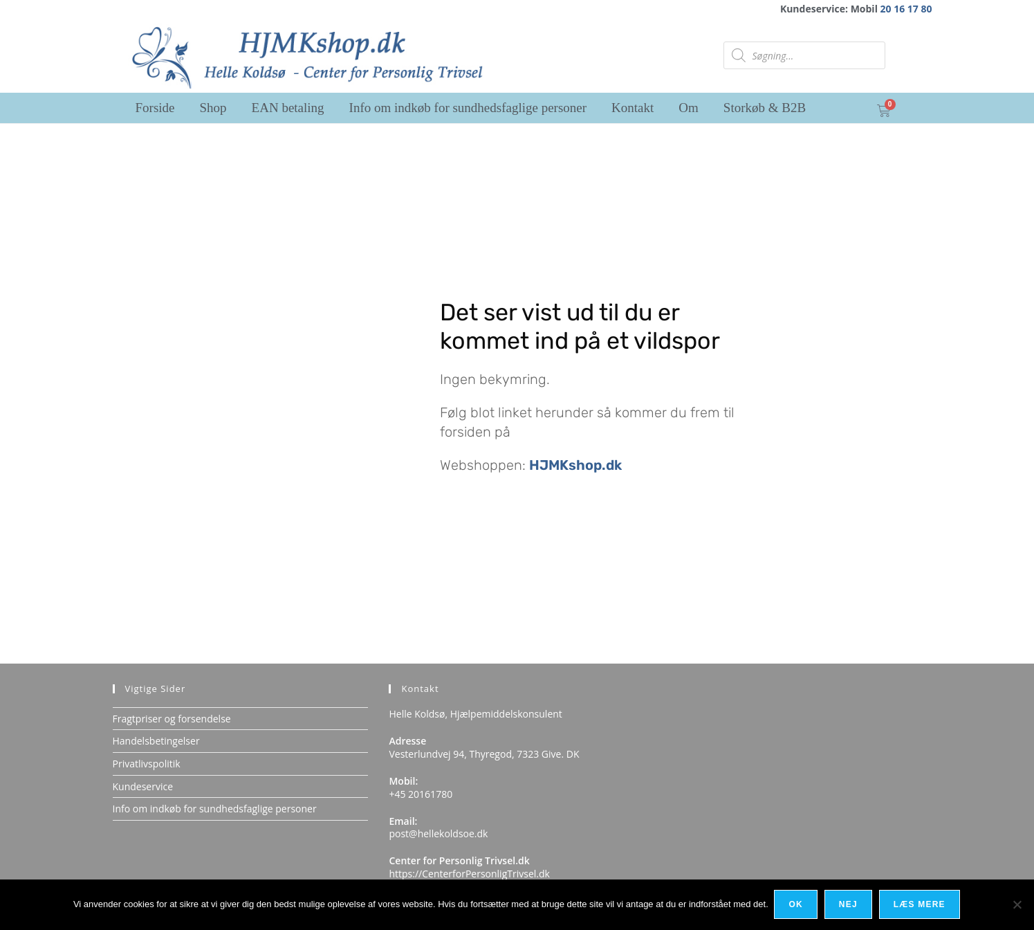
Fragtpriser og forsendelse (172, 718)
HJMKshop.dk (575, 465)
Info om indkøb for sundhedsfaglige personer (468, 107)
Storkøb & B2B (764, 107)
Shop (213, 107)
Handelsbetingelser (156, 740)
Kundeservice (143, 786)
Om (688, 107)
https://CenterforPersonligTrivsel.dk (469, 873)
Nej (849, 905)
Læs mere (920, 905)
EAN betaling (288, 107)
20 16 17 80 (906, 8)
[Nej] (1017, 905)
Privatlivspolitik (147, 763)
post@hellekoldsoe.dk (438, 833)
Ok (797, 905)
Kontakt (632, 107)
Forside (155, 107)
